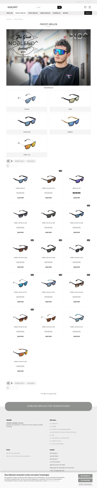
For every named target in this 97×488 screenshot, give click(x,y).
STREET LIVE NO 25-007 (20, 330)
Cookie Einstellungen (58, 447)
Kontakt (54, 429)
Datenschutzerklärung (53, 481)
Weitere (65, 13)
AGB (53, 438)
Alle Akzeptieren (85, 476)
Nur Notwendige (85, 480)
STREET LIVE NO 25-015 (48, 330)
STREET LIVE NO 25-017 (76, 330)
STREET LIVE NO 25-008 (48, 261)
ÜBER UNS (10, 13)
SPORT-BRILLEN (33, 13)
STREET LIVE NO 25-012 (48, 191)
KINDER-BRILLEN (45, 13)
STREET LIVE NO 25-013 (76, 261)
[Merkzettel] (85, 7)
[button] (89, 7)
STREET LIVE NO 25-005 (76, 226)
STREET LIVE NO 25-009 (76, 295)
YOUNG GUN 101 (20, 191)
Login (89, 1)
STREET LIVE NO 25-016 (20, 226)
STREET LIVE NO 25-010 (48, 295)
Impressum (55, 426)
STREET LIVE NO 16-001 (20, 365)
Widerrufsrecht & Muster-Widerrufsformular (64, 435)
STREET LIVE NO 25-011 (20, 295)
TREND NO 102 (77, 191)
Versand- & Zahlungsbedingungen (61, 432)
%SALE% (88, 13)
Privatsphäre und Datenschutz (60, 441)
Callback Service (56, 444)
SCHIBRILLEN (56, 13)
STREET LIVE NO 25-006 (20, 261)
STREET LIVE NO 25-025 (48, 226)
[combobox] (20, 164)
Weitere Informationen (85, 484)
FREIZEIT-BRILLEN (20, 13)
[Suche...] (59, 7)
